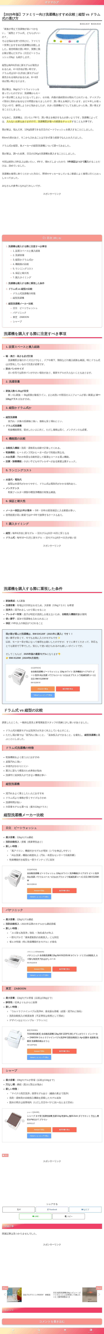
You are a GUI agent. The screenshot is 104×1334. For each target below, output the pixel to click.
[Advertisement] (52, 213)
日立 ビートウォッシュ (25, 308)
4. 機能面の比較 (21, 264)
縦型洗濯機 (18, 298)
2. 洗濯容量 (18, 255)
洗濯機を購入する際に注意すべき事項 (27, 246)
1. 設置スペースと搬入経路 (26, 251)
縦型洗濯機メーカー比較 (20, 304)
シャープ (17, 322)
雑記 (5, 1131)
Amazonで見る (42, 689)
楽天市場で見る (66, 689)
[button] (68, 1192)
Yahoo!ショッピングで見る (42, 695)
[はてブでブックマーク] (85, 1185)
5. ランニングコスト (23, 269)
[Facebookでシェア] (52, 1185)
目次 (49, 237)
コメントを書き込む (52, 1297)
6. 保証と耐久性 (21, 273)
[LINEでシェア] (35, 1192)
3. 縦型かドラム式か (23, 260)
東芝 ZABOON (21, 317)
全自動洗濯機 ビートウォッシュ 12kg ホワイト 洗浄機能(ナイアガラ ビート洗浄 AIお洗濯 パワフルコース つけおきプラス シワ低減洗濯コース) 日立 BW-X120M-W (63, 675)
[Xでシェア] (18, 1185)
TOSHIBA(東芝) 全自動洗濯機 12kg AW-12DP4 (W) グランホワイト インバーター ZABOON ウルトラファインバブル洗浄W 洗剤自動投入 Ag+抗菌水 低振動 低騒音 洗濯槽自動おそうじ (62, 1025)
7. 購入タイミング (22, 277)
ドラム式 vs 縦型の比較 (20, 289)
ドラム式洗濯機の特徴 (24, 293)
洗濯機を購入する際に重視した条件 (26, 283)
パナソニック (19, 313)
